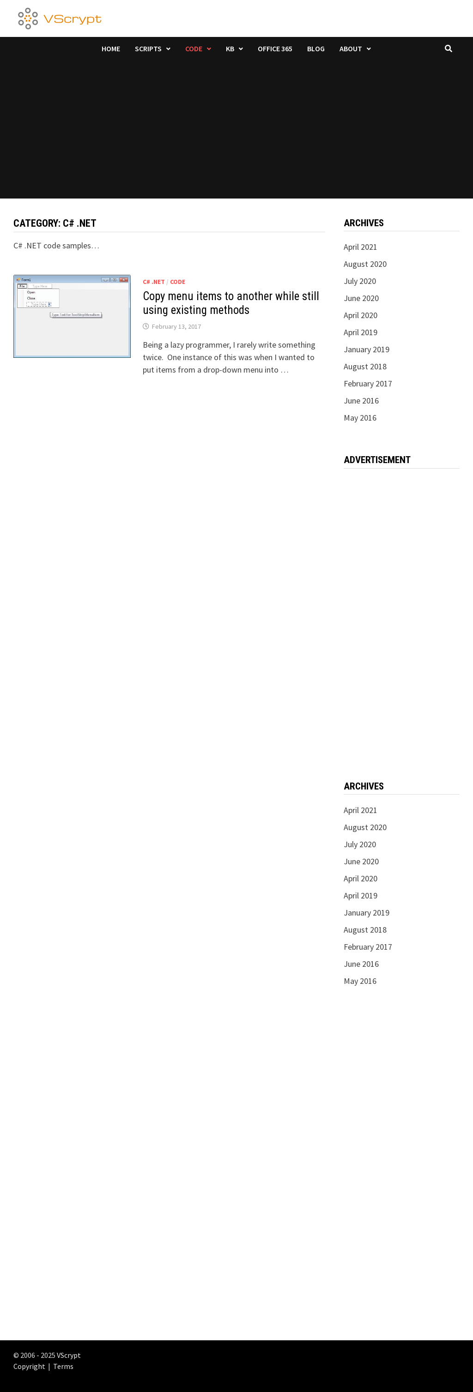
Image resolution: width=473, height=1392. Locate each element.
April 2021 (360, 246)
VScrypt (69, 1355)
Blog (316, 48)
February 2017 (368, 383)
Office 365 (275, 48)
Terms (63, 1366)
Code (193, 48)
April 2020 (360, 315)
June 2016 (361, 400)
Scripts (148, 48)
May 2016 (360, 417)
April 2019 (360, 332)
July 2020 (360, 281)
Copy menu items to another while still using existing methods (231, 303)
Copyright (29, 1366)
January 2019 (366, 349)
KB (230, 48)
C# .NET (154, 281)
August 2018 (365, 366)
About (351, 48)
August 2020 (365, 264)
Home (111, 48)
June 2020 (361, 298)
